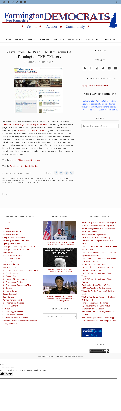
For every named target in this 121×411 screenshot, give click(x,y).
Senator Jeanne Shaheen (12, 314)
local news (67, 180)
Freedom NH (8, 252)
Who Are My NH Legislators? (93, 234)
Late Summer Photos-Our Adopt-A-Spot (98, 320)
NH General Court (10, 276)
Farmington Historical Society (17, 180)
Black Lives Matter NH (11, 231)
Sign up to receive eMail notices (94, 85)
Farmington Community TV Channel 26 (18, 246)
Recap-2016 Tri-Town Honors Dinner (97, 264)
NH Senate (7, 288)
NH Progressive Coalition (13, 282)
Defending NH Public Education (15, 240)
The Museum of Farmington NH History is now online (25, 124)
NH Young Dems (9, 291)
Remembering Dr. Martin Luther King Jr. (98, 317)
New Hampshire (9, 183)
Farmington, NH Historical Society (31, 130)
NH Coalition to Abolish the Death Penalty (20, 270)
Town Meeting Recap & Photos (94, 303)
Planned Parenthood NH (12, 300)
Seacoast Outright (10, 306)
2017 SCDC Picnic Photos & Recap (96, 237)
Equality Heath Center (11, 243)
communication (17, 178)
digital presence (63, 178)
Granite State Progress (12, 255)
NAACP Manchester (10, 264)
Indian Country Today (11, 258)
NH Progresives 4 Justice (13, 303)
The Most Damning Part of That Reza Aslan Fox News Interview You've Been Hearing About (60, 298)
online (21, 183)
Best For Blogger (77, 356)
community (30, 178)
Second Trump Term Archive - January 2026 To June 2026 (60, 270)
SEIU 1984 (6, 308)
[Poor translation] (9, 374)
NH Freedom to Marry (11, 273)
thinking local (32, 183)
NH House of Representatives (15, 279)
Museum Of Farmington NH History (25, 160)
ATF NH (5, 228)
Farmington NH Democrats (54, 356)
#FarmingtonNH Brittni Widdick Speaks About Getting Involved (60, 243)
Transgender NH (9, 323)
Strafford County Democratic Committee (19, 320)
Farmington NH (40, 180)
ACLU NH (6, 222)
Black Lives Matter (10, 234)
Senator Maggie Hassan (12, 311)
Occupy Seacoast (9, 294)
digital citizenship (45, 178)
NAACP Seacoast (9, 267)
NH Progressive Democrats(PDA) (16, 285)
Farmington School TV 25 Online (15, 249)
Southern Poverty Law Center (15, 317)
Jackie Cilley (7, 261)
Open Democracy (9, 297)
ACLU (4, 225)
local (58, 180)
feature (51, 180)
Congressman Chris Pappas (14, 237)
